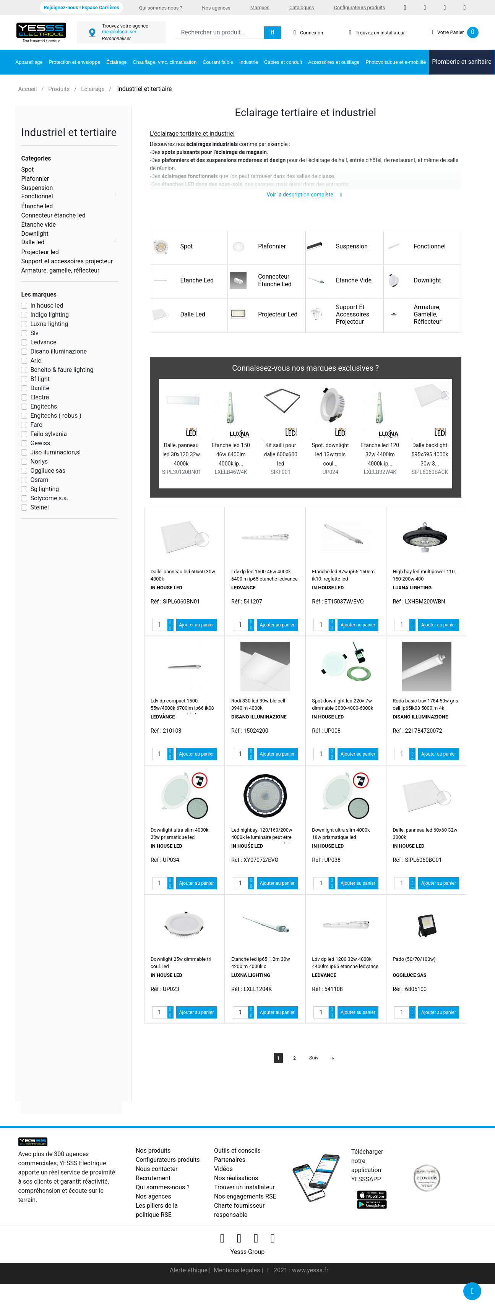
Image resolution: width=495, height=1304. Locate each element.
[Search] (219, 32)
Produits (59, 89)
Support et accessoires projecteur (67, 261)
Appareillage (28, 62)
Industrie (248, 62)
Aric (35, 360)
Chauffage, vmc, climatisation (164, 62)
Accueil (27, 89)
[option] (305, 445)
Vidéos (223, 1179)
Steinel (39, 507)
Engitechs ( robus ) (55, 415)
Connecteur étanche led (53, 215)
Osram (39, 479)
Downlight (34, 233)
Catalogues (301, 7)
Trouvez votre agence (125, 26)
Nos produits (153, 1161)
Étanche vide (38, 224)
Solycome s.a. (49, 498)
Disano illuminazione (58, 351)
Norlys (39, 461)
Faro (36, 424)
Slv (34, 333)
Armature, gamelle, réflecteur (60, 270)
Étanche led (37, 206)
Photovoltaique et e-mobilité (395, 62)
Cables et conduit (283, 62)
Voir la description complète (306, 205)
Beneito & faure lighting (61, 369)
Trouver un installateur (244, 1198)
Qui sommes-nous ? (160, 8)
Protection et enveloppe (74, 62)
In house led (46, 305)
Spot (27, 169)
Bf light (39, 379)
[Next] (333, 1069)
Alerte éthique (189, 1281)
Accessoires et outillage (333, 62)
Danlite (39, 388)
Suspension (37, 187)
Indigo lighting (49, 314)
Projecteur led (40, 252)
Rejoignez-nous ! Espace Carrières (81, 7)
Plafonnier (35, 178)
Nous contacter (156, 1179)
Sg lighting (44, 489)
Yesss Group (247, 1262)
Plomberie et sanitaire (461, 61)
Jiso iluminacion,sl (55, 452)
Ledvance (43, 342)
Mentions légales (237, 1281)
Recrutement (153, 1188)
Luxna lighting (49, 324)
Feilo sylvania (48, 434)
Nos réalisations (236, 1188)
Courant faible (218, 62)
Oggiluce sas (47, 470)
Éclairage (116, 62)
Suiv (313, 1068)
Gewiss (40, 443)
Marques (259, 7)
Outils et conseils (237, 1161)
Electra (39, 397)
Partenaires (229, 1170)
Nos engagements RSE (245, 1207)
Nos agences (216, 8)
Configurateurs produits (359, 7)
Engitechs (43, 406)
